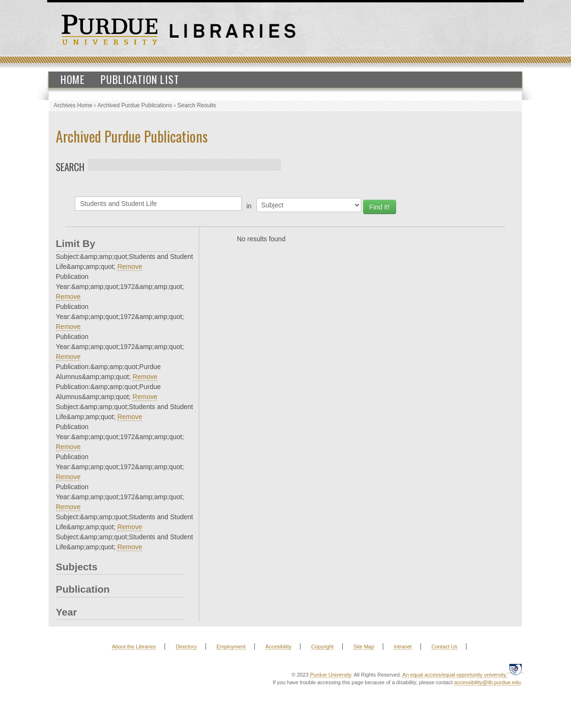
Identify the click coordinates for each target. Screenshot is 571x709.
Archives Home (73, 105)
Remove (129, 266)
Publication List (140, 79)
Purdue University (330, 675)
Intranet (402, 646)
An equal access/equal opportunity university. (454, 675)
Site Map (363, 646)
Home (73, 79)
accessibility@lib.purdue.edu (487, 682)
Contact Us (444, 646)
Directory (186, 646)
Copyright (322, 646)
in (249, 206)
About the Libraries (134, 646)
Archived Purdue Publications (135, 105)
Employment (230, 646)
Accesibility (278, 646)
